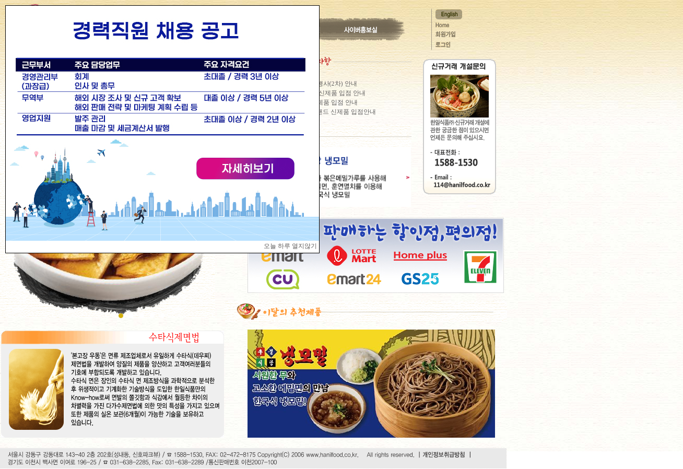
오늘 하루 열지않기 (290, 246)
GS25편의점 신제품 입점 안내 (325, 93)
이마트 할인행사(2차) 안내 (320, 83)
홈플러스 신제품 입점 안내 (321, 102)
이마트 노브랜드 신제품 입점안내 (330, 111)
